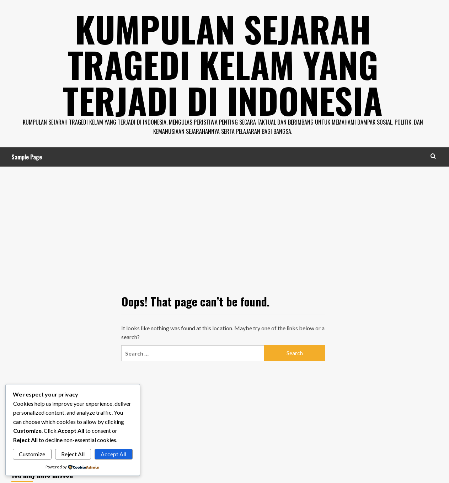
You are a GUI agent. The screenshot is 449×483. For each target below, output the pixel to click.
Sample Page (26, 156)
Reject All (73, 454)
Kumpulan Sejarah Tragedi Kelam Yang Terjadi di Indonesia (223, 64)
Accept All (113, 454)
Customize (32, 454)
